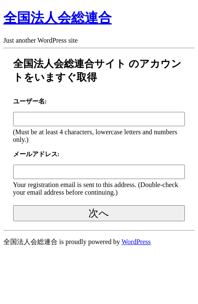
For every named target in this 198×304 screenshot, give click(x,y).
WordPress (136, 241)
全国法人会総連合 (57, 17)
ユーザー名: (30, 101)
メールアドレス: (36, 154)
